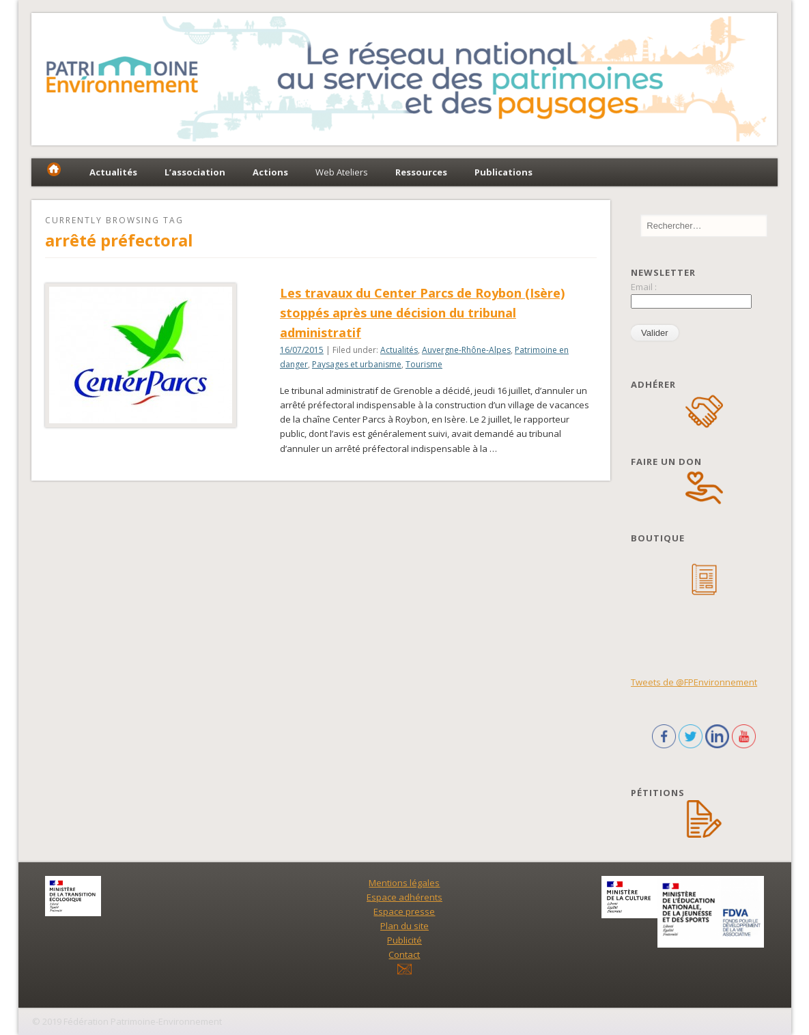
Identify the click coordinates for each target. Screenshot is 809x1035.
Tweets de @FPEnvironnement (694, 682)
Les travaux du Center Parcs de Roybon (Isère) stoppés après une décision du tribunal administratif (422, 313)
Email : (644, 287)
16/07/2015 (302, 350)
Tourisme (424, 364)
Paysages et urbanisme (356, 364)
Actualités (399, 350)
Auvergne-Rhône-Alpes (466, 350)
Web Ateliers (341, 172)
